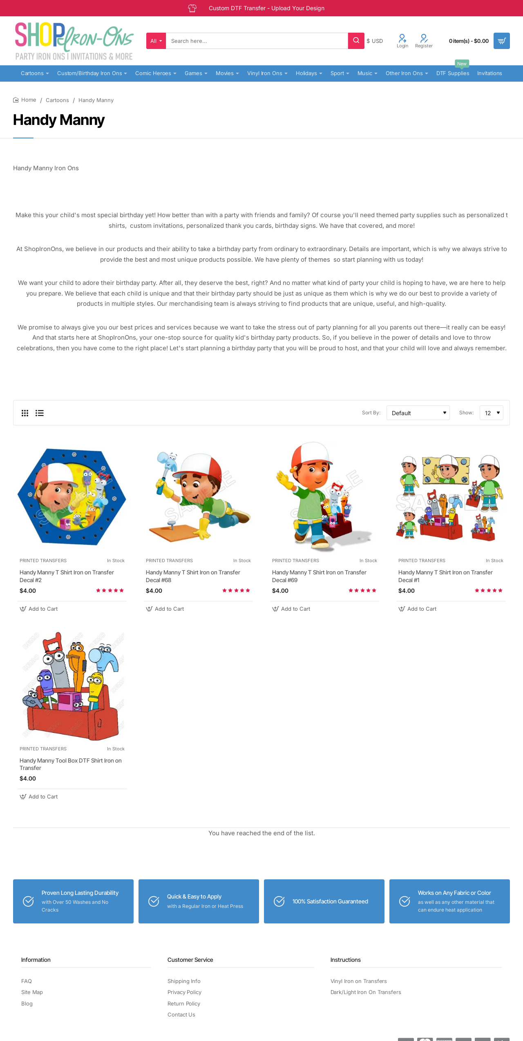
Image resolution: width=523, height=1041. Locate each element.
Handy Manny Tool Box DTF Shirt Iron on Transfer (71, 764)
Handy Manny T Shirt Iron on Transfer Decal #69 (319, 576)
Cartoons (57, 100)
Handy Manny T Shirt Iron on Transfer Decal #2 (67, 576)
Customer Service (190, 959)
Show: (466, 412)
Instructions (346, 959)
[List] (39, 412)
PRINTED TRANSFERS (43, 560)
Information (36, 959)
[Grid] (24, 412)
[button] (40, 609)
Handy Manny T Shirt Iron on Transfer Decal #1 (445, 576)
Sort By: (371, 412)
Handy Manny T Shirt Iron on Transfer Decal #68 (193, 576)
